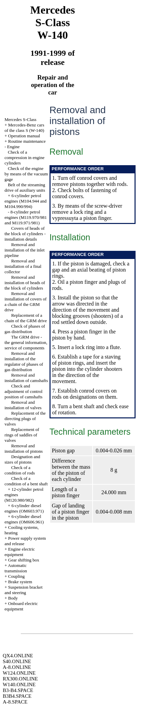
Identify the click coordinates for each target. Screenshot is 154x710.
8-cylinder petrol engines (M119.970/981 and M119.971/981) (25, 217)
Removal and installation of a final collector (22, 266)
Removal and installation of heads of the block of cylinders (24, 283)
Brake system (20, 581)
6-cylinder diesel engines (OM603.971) (24, 508)
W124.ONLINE (19, 673)
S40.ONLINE (17, 661)
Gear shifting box (23, 559)
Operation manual (24, 135)
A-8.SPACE (15, 702)
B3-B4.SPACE (18, 690)
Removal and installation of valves (22, 405)
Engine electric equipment (19, 552)
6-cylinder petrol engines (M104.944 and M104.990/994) (25, 201)
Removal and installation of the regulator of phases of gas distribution (23, 361)
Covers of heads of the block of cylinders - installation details (25, 234)
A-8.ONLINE (17, 667)
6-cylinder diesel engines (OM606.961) (24, 519)
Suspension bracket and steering (23, 590)
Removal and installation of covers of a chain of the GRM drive (25, 301)
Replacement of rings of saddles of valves (21, 435)
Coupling (16, 576)
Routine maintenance (27, 141)
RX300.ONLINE (20, 678)
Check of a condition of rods (19, 470)
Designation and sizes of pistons (22, 459)
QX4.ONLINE (18, 655)
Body (13, 598)
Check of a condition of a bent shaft (25, 481)
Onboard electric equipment (21, 606)
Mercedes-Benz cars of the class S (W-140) (24, 127)
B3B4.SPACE (17, 696)
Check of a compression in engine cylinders (24, 158)
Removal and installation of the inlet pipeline (24, 250)
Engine (13, 146)
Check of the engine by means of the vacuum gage (26, 174)
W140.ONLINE (19, 684)
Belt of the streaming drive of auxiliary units (24, 187)
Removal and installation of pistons (23, 448)
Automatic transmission (15, 568)
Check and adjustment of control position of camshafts (23, 391)
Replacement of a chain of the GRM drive (25, 318)
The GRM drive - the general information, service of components (25, 342)
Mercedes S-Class (20, 119)
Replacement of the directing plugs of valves (25, 419)
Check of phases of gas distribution (24, 329)
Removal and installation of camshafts (26, 378)
